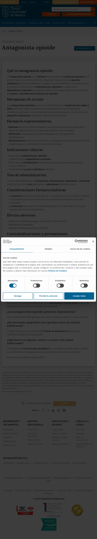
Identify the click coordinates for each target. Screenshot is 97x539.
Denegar (18, 296)
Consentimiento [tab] (17, 249)
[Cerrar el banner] (93, 241)
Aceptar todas (79, 296)
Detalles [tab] (48, 249)
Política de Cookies (57, 271)
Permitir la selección (48, 296)
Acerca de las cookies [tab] (80, 249)
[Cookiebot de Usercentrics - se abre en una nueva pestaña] (77, 241)
